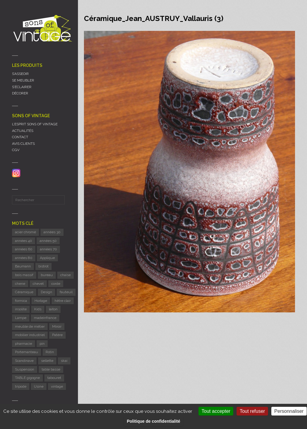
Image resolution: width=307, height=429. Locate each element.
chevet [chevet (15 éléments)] (38, 284)
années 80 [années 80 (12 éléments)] (23, 258)
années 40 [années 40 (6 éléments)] (23, 241)
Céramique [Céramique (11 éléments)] (24, 292)
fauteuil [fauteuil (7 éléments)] (66, 292)
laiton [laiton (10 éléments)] (53, 309)
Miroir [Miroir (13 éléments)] (56, 326)
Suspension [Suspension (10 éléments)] (24, 369)
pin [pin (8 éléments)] (42, 343)
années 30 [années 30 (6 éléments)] (52, 232)
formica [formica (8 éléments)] (21, 301)
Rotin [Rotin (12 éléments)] (50, 352)
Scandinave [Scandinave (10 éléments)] (24, 361)
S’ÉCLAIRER (21, 87)
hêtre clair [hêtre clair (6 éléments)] (63, 301)
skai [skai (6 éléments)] (64, 361)
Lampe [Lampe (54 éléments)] (20, 318)
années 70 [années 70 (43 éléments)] (48, 249)
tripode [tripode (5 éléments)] (20, 386)
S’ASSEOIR (20, 74)
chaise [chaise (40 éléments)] (65, 275)
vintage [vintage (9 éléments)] (57, 386)
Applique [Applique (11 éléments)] (47, 258)
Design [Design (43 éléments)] (46, 292)
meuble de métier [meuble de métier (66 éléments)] (30, 326)
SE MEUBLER (23, 80)
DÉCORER (20, 93)
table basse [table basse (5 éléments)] (51, 369)
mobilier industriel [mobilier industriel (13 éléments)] (30, 335)
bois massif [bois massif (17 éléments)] (24, 275)
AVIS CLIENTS (23, 144)
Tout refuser (252, 411)
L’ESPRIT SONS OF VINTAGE (35, 124)
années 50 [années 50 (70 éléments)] (48, 241)
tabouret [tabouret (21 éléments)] (54, 378)
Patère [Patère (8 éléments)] (57, 335)
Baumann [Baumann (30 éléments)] (23, 266)
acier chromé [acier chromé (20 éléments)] (25, 232)
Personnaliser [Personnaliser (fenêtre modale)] (289, 411)
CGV (15, 150)
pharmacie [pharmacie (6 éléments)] (23, 343)
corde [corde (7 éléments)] (55, 284)
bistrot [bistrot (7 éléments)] (43, 266)
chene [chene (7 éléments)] (20, 284)
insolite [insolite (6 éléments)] (21, 309)
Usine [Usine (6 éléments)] (38, 386)
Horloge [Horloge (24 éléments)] (40, 301)
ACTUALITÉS (22, 131)
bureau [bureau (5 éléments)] (47, 275)
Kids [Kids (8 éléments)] (37, 309)
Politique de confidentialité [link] (153, 421)
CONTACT (20, 137)
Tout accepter (215, 411)
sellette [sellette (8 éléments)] (47, 361)
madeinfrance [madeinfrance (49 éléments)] (45, 318)
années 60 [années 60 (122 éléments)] (23, 249)
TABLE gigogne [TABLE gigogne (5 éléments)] (27, 378)
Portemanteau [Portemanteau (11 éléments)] (26, 352)
